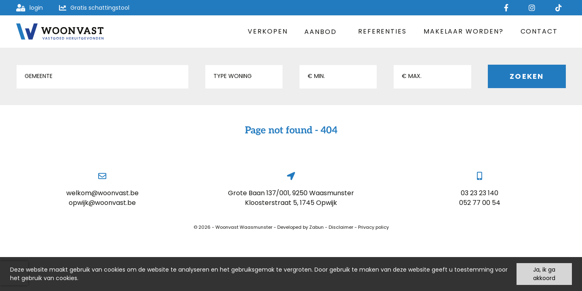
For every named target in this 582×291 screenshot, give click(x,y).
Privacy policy (373, 227)
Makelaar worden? (464, 31)
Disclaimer (341, 227)
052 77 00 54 (479, 202)
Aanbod (322, 31)
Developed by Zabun (300, 227)
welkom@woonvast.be (102, 193)
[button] (102, 77)
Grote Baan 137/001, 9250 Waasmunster (291, 193)
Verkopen (267, 31)
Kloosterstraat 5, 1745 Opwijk (291, 202)
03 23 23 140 (479, 193)
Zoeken (527, 76)
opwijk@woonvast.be (102, 202)
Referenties (382, 31)
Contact (539, 31)
